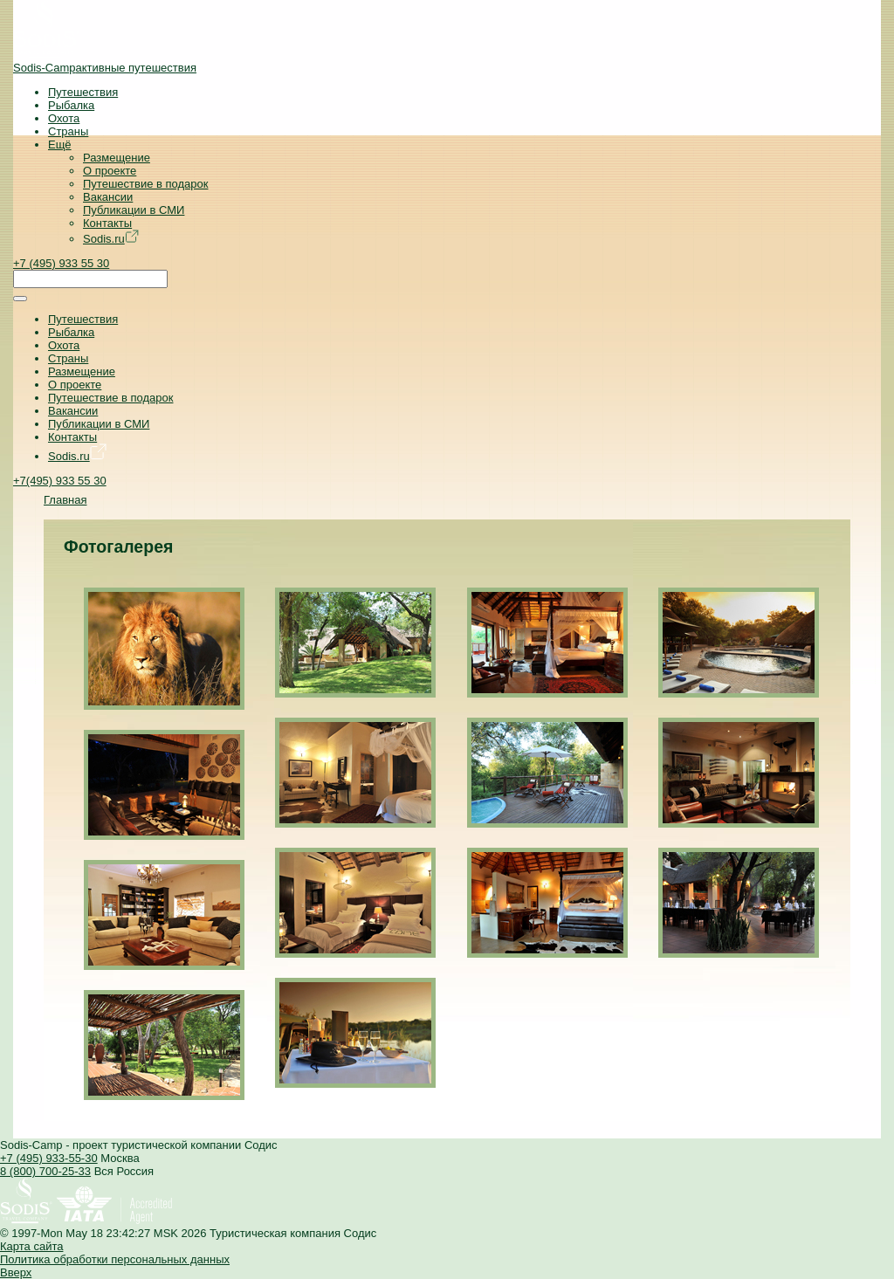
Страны (68, 131)
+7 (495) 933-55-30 (49, 1158)
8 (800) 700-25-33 (45, 1171)
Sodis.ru (111, 238)
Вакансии (108, 196)
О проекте (109, 170)
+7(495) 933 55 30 (60, 480)
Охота (63, 118)
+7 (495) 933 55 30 (61, 263)
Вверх (15, 1272)
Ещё (60, 144)
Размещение (116, 157)
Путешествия (83, 92)
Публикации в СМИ (133, 210)
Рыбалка (71, 105)
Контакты (107, 223)
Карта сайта (31, 1246)
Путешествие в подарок (145, 183)
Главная (65, 499)
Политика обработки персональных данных (115, 1259)
